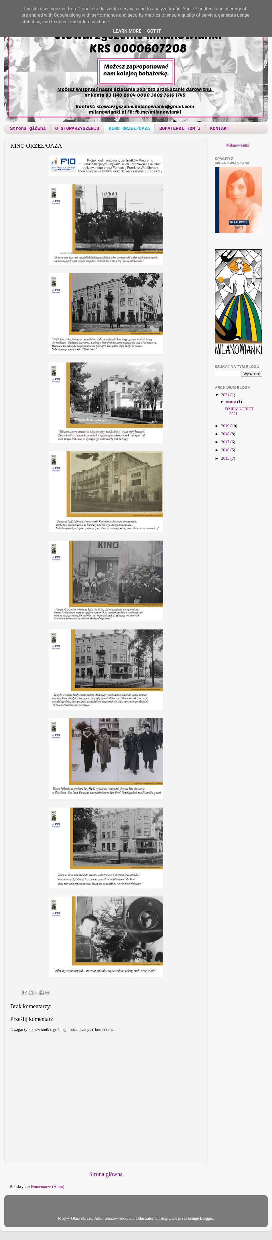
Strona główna (28, 128)
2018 (225, 434)
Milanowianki (237, 145)
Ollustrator (144, 1218)
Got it (154, 31)
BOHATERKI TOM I (179, 128)
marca (231, 401)
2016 (225, 450)
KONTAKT (219, 128)
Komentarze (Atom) (47, 1186)
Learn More (127, 31)
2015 (225, 458)
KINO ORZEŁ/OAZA (129, 128)
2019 (225, 426)
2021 (225, 395)
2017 (225, 442)
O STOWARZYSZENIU (77, 128)
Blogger (206, 1218)
